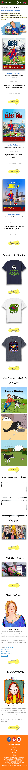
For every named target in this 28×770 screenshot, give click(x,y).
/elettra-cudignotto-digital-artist (14, 728)
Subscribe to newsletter (14, 744)
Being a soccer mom (6, 653)
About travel (4, 656)
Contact (14, 747)
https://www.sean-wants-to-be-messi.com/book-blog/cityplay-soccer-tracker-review (14, 586)
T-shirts (14, 755)
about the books (8, 647)
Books (14, 752)
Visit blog (14, 750)
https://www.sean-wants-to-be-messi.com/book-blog (14, 548)
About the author (5, 649)
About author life (5, 651)
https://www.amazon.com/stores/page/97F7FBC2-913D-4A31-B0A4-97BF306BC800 (14, 102)
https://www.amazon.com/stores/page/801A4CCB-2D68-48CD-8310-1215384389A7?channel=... (14, 292)
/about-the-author (14, 662)
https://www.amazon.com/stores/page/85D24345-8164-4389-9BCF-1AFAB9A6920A (14, 470)
